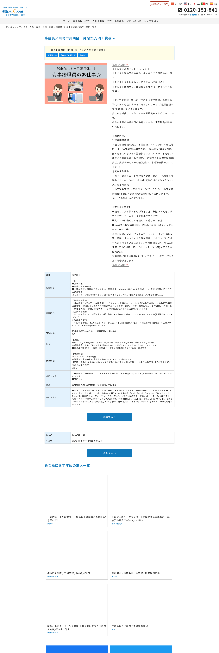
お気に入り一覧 (159, 3)
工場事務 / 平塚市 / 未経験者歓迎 (153, 539)
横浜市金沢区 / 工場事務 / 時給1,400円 (153, 494)
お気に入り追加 (120, 66)
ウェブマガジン (152, 22)
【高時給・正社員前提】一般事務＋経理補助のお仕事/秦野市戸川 (66, 494)
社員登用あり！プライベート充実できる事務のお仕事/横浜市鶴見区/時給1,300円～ (109, 496)
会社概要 (119, 22)
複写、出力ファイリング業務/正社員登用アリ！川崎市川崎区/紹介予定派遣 (109, 542)
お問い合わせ (134, 22)
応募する (109, 418)
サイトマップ (159, 628)
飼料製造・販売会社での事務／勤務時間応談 (66, 540)
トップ (61, 22)
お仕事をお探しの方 (79, 22)
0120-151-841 (198, 10)
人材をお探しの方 (102, 22)
